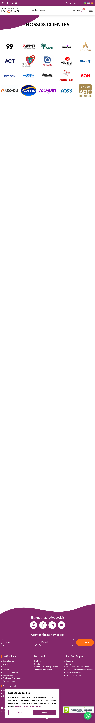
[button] (91, 10)
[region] (32, 703)
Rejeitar (20, 713)
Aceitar (44, 713)
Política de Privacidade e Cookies (28, 706)
